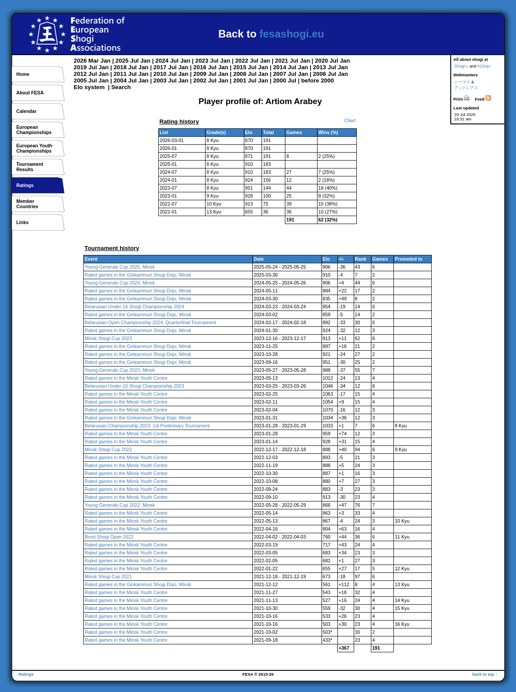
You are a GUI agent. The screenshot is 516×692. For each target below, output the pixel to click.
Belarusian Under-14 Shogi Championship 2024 (134, 306)
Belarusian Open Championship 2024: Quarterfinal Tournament (150, 322)
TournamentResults (29, 166)
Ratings (25, 185)
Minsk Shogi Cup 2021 (108, 576)
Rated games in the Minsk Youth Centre (126, 378)
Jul (134, 60)
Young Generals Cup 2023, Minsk (120, 370)
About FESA (30, 92)
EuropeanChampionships (34, 129)
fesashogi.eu (291, 34)
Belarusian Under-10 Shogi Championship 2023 (134, 386)
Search (121, 87)
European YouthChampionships (34, 148)
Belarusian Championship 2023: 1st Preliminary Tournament (147, 425)
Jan (106, 60)
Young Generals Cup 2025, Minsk (120, 266)
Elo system (89, 87)
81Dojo (484, 66)
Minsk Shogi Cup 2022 (108, 449)
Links (22, 222)
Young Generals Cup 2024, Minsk (120, 282)
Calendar (26, 111)
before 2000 (317, 80)
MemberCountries (27, 203)
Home (23, 74)
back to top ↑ (484, 674)
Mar (93, 60)
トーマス (462, 82)
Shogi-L (461, 66)
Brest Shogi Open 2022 (109, 536)
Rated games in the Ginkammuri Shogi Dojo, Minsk (138, 274)
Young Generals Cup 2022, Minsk (120, 505)
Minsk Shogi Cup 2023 (108, 338)
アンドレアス (466, 88)
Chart (349, 120)
